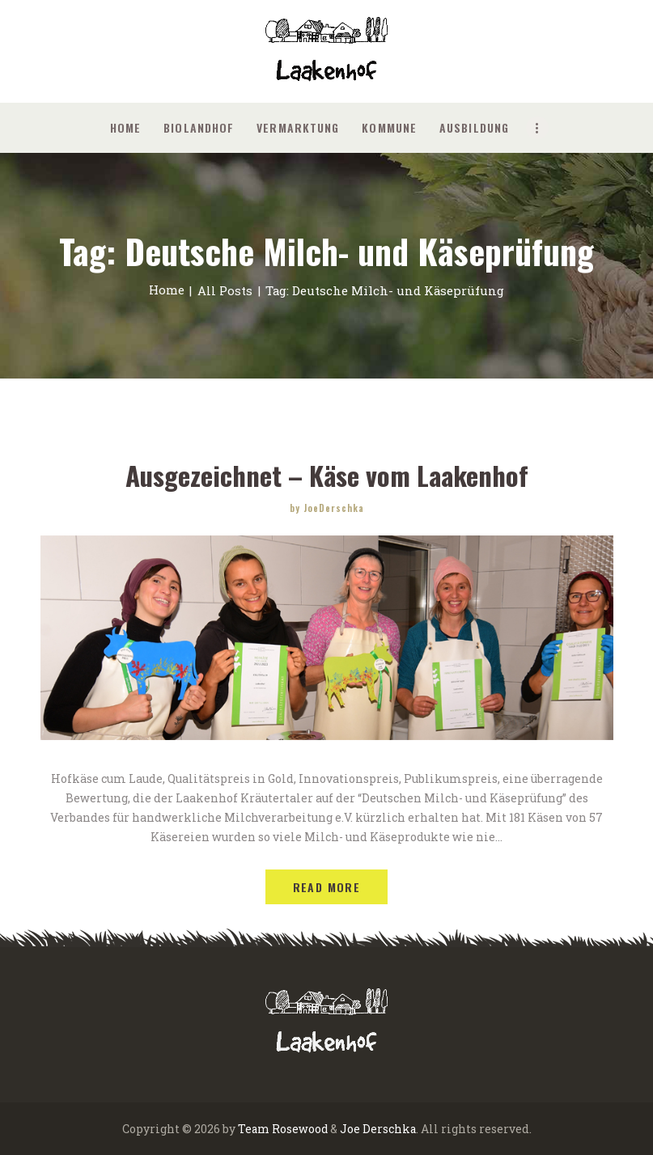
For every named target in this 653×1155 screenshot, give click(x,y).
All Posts (224, 290)
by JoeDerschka (327, 507)
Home (166, 290)
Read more (327, 886)
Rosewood (300, 1128)
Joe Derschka (379, 1128)
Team (252, 1128)
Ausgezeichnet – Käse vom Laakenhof (327, 475)
